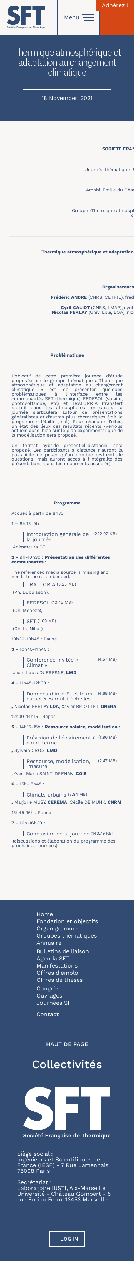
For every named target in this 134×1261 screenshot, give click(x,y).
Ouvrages (49, 995)
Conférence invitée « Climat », (52, 662)
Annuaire (48, 942)
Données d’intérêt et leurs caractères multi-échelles (59, 696)
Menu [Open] (79, 17)
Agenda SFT (53, 958)
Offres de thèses (59, 979)
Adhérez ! (115, 5)
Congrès (47, 988)
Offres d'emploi (58, 972)
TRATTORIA (40, 584)
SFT (31, 621)
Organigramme (57, 928)
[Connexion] (117, 17)
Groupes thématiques (66, 935)
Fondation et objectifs (67, 921)
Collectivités (67, 1064)
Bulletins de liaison (62, 951)
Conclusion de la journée (57, 834)
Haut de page (67, 1044)
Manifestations (57, 965)
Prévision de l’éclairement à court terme (61, 740)
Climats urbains (46, 795)
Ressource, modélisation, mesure (58, 763)
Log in (69, 1239)
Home (44, 914)
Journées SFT (55, 1002)
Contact (47, 1014)
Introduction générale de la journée (57, 536)
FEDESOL (38, 603)
